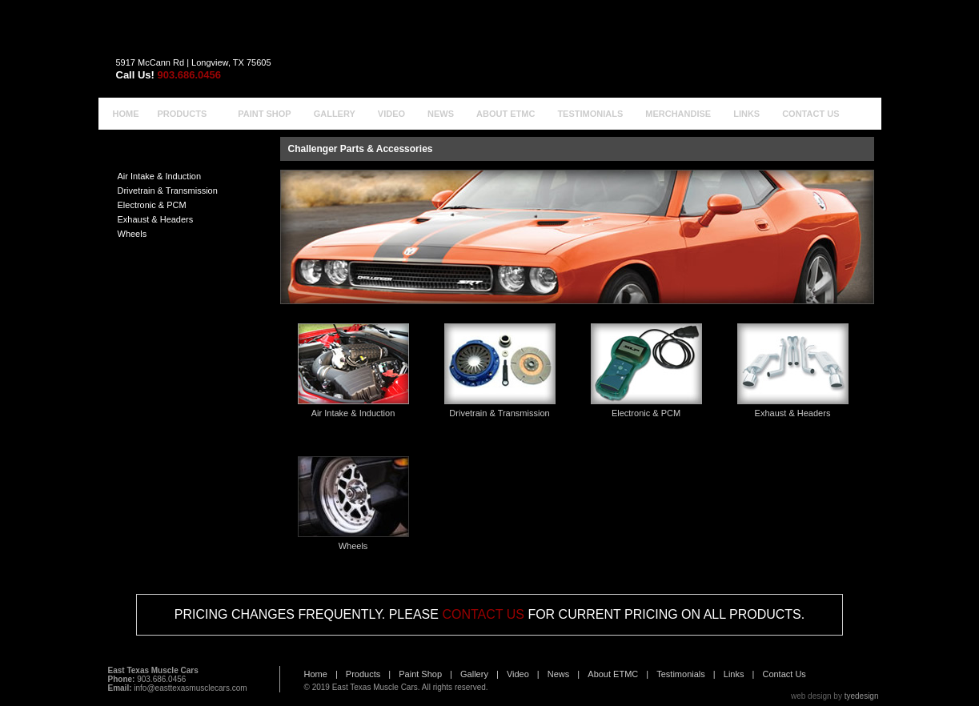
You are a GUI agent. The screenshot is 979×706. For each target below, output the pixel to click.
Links (734, 674)
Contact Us (783, 674)
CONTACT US (483, 614)
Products (363, 674)
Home (315, 674)
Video (518, 674)
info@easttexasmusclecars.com (190, 688)
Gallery (474, 674)
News (559, 674)
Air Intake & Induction (160, 176)
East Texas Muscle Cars (375, 687)
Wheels (132, 234)
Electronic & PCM (152, 205)
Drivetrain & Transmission (168, 190)
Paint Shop (420, 674)
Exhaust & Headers (156, 219)
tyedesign (862, 696)
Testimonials (680, 674)
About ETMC (613, 674)
